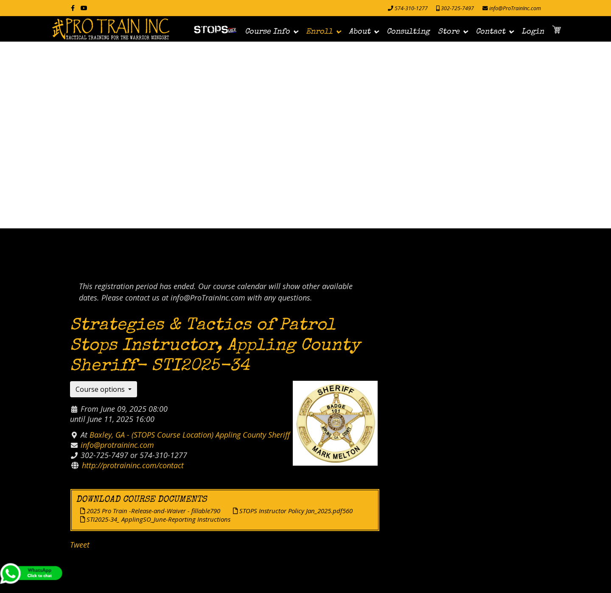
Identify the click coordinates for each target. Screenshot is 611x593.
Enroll (319, 32)
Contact (490, 32)
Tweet (80, 545)
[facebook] (73, 8)
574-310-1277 (411, 8)
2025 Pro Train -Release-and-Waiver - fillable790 (150, 510)
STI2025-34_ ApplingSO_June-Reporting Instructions (155, 519)
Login (532, 32)
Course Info (267, 32)
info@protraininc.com (117, 445)
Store (449, 32)
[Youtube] (84, 8)
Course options (101, 389)
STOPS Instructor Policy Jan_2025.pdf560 (293, 510)
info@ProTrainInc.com (515, 8)
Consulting (408, 32)
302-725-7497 (457, 8)
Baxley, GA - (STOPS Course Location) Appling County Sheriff (190, 435)
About (359, 32)
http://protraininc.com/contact (133, 465)
